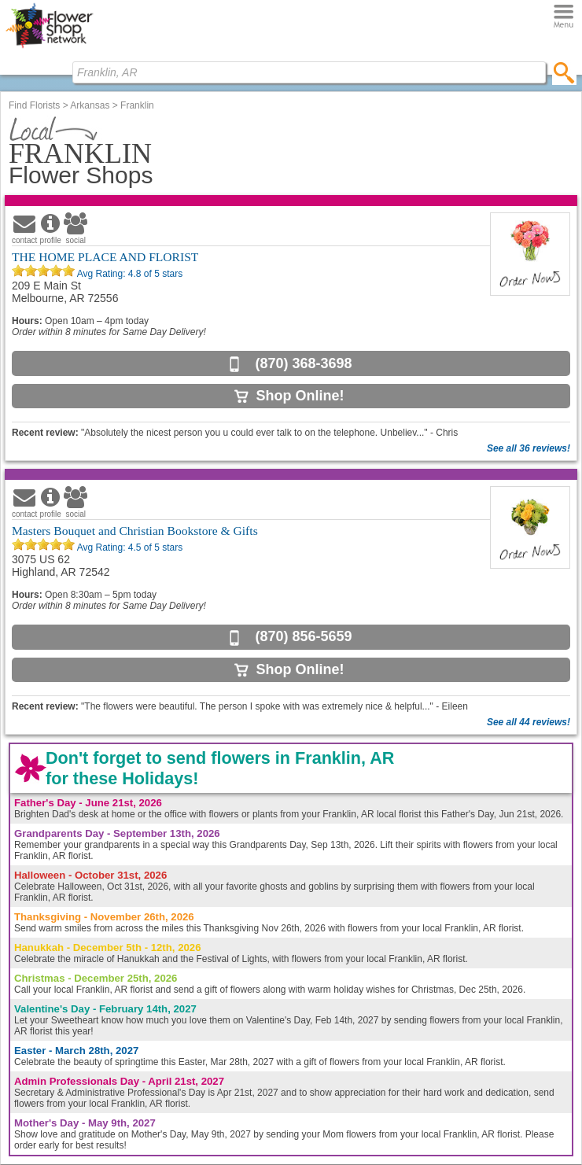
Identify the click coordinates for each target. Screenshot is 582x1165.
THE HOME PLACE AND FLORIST (105, 257)
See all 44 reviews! (528, 722)
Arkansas (89, 105)
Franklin (137, 105)
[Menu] (563, 17)
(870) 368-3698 (303, 363)
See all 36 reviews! (528, 448)
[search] (564, 72)
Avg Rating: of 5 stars (128, 273)
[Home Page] (49, 47)
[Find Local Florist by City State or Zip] (309, 72)
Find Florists (34, 105)
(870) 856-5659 (303, 636)
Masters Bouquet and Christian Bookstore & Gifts (135, 530)
